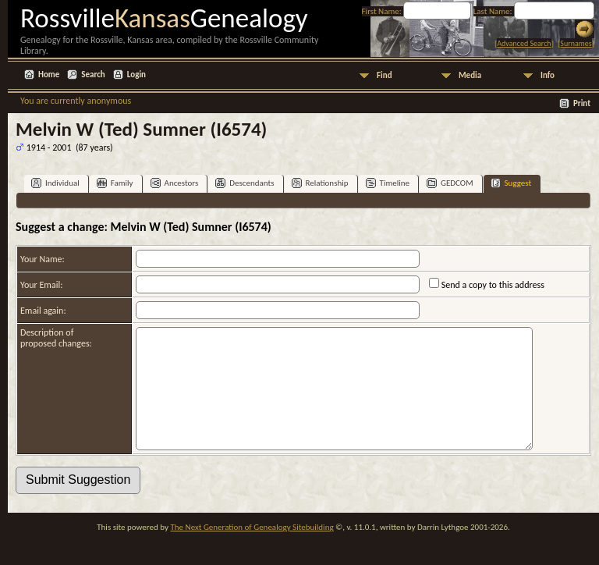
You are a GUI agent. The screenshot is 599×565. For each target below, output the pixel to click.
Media (470, 75)
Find (384, 75)
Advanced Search (524, 43)
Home (48, 74)
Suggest (511, 183)
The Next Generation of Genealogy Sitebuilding (251, 550)
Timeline (387, 183)
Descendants (244, 183)
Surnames (575, 43)
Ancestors (175, 183)
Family (115, 183)
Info (548, 75)
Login (136, 74)
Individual (55, 183)
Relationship (320, 183)
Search (93, 74)
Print (581, 103)
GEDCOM (450, 183)
